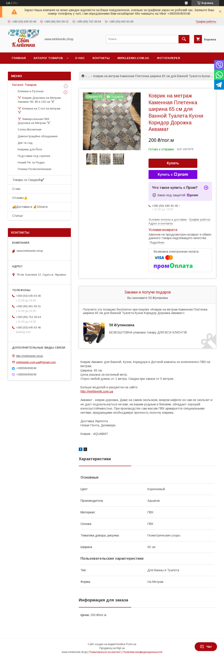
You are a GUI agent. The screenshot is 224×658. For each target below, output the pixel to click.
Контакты (101, 58)
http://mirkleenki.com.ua (96, 391)
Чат (206, 647)
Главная (19, 58)
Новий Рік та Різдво (31, 162)
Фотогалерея (168, 58)
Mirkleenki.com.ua (133, 58)
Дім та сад (25, 142)
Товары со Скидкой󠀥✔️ (28, 180)
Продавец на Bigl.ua (112, 648)
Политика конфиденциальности (142, 652)
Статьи (17, 215)
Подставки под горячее (34, 156)
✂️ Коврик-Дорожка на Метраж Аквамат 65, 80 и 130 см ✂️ (39, 99)
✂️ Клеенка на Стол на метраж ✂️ (39, 110)
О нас (80, 58)
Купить (173, 163)
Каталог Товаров (48, 58)
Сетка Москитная (29, 129)
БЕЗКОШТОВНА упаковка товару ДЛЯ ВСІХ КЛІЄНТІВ (148, 332)
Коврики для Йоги (30, 149)
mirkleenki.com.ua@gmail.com (36, 362)
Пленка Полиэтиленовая (34, 169)
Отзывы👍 (19, 198)
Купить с (173, 175)
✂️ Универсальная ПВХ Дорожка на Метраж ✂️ (34, 121)
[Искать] (183, 39)
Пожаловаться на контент (105, 652)
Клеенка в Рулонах (31, 91)
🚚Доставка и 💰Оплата (29, 206)
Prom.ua (131, 644)
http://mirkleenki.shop (29, 356)
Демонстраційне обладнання (38, 136)
